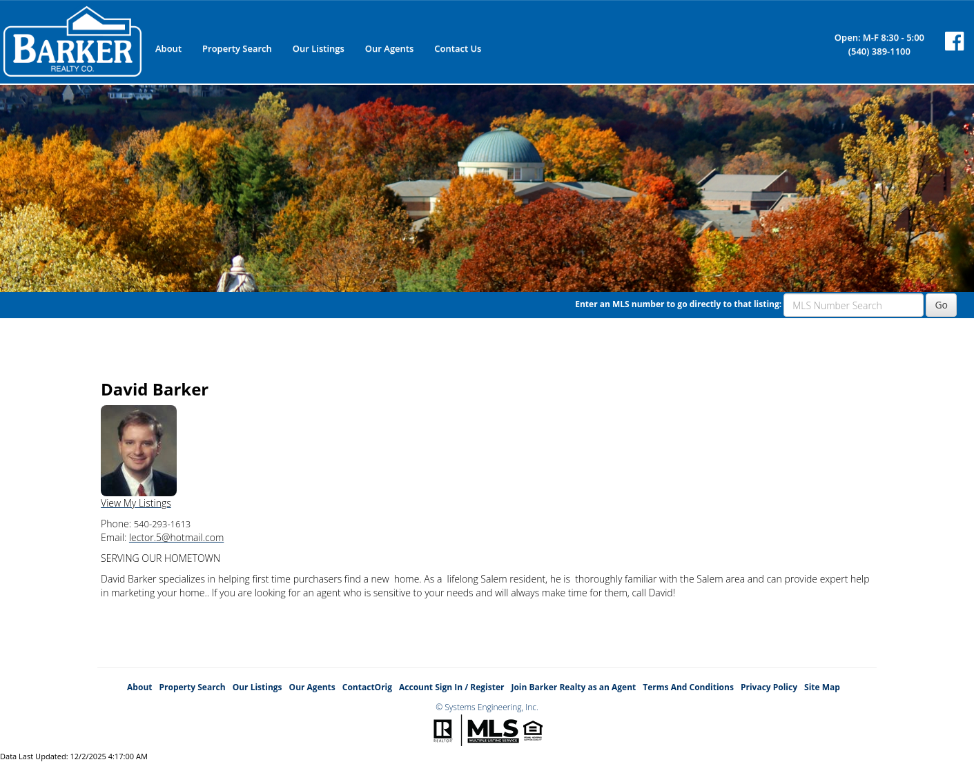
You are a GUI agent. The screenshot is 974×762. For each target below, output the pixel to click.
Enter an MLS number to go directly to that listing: (678, 304)
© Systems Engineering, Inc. (487, 707)
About (168, 48)
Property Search (237, 48)
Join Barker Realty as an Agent (573, 687)
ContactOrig (367, 687)
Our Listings (318, 48)
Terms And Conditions (688, 687)
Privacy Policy (769, 687)
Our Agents (389, 48)
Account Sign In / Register (451, 687)
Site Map (822, 687)
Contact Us (457, 48)
